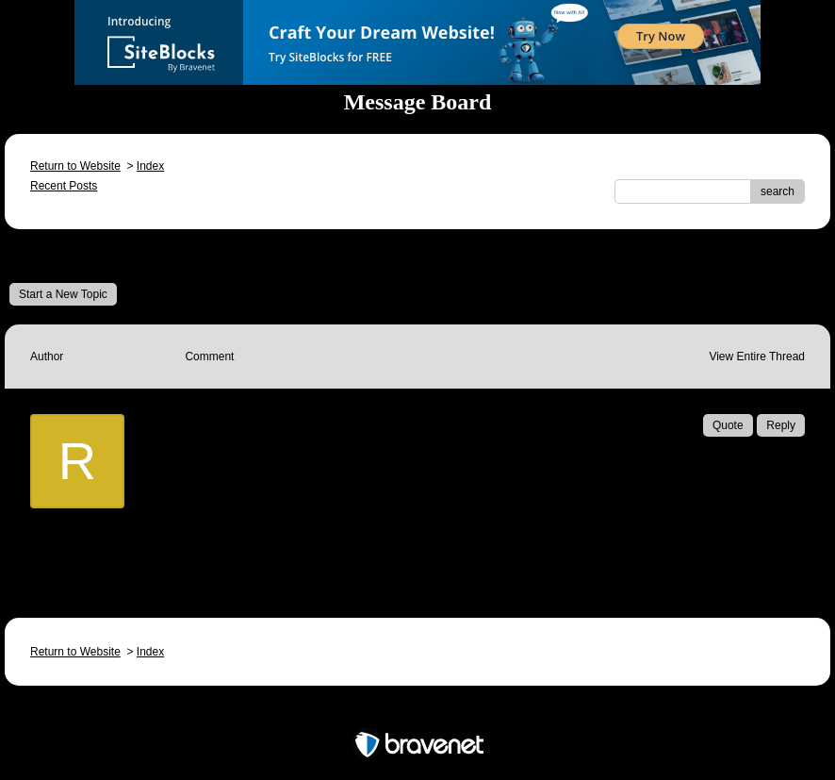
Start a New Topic (63, 294)
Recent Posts (63, 185)
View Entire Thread (757, 356)
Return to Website (75, 166)
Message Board (71, 255)
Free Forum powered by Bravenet (417, 712)
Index (150, 166)
